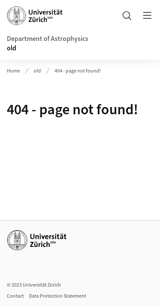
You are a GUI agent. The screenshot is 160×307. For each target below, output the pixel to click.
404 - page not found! (78, 71)
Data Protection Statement (57, 296)
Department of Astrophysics (47, 38)
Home (13, 71)
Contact (15, 296)
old (11, 48)
